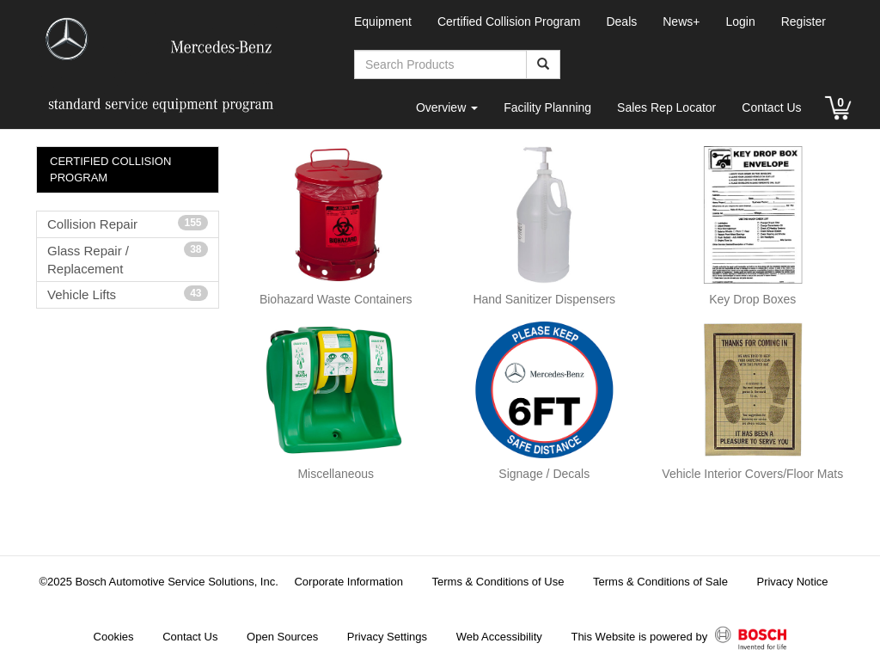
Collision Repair (127, 223)
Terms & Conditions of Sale (660, 581)
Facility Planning (547, 107)
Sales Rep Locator (666, 107)
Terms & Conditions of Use (498, 581)
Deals (621, 21)
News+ (681, 21)
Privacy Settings (387, 636)
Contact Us (771, 107)
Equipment (383, 21)
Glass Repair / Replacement (127, 259)
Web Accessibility (499, 636)
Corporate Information (348, 581)
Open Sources (282, 636)
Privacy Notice (792, 581)
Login (740, 21)
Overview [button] (447, 107)
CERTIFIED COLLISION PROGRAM (110, 169)
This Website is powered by (678, 638)
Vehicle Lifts (127, 293)
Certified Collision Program (509, 21)
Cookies (114, 636)
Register (803, 21)
